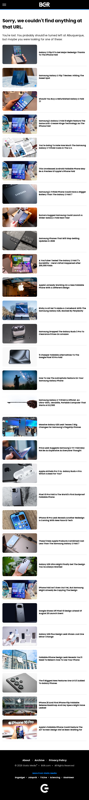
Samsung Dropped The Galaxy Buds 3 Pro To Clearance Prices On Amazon (61, 332)
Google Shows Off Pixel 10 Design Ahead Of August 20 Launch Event (60, 612)
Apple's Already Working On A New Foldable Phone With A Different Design (61, 286)
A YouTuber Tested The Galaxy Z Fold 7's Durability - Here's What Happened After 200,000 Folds (60, 263)
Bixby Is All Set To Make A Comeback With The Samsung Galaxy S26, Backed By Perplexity (62, 309)
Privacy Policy (58, 760)
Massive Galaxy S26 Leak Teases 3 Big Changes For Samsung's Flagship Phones (60, 426)
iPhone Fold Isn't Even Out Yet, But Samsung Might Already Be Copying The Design (61, 589)
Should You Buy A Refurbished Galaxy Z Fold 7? (61, 100)
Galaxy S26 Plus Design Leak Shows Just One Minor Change (61, 635)
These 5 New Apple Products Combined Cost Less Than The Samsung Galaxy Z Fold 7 (61, 542)
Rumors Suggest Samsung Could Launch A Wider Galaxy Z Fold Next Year (61, 216)
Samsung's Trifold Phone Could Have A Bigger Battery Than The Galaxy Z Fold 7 (62, 193)
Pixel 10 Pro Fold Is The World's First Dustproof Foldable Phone (62, 495)
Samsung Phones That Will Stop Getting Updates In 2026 (59, 239)
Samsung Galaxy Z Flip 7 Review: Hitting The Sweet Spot (61, 76)
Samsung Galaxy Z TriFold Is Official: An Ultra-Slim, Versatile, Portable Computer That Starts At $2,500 (62, 403)
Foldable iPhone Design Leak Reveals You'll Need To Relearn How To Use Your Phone (60, 658)
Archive (39, 760)
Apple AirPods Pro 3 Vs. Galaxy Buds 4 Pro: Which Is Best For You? (60, 472)
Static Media (29, 766)
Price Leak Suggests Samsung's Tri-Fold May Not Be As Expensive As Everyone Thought (62, 449)
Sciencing (55, 777)
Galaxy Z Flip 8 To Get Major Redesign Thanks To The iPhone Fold (62, 53)
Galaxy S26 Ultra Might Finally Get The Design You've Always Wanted (62, 565)
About (26, 760)
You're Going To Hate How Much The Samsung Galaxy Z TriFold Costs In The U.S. (62, 146)
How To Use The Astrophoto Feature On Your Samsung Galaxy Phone (61, 379)
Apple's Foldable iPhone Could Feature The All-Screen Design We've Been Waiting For (60, 728)
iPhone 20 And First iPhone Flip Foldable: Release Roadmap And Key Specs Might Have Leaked (62, 705)
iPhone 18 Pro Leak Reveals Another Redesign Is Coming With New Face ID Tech (61, 519)
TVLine (43, 777)
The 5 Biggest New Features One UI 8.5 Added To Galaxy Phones (62, 682)
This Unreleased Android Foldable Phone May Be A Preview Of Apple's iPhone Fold (62, 170)
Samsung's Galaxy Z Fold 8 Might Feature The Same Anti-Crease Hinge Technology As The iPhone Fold (62, 123)
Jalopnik (32, 777)
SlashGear (68, 777)
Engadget (20, 777)
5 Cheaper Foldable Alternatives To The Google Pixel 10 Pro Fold (59, 356)
